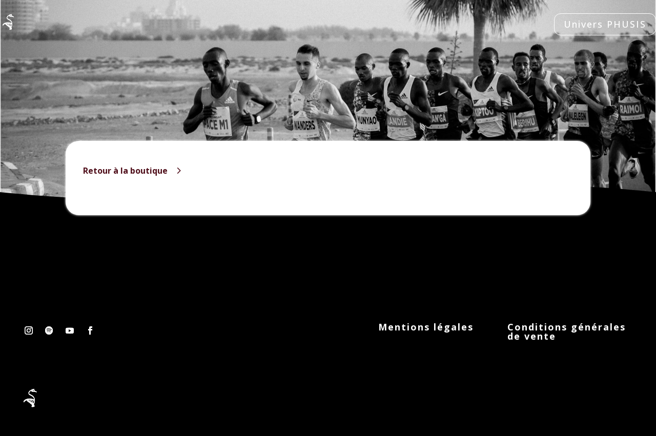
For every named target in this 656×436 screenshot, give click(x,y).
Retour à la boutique (125, 170)
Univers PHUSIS (605, 24)
